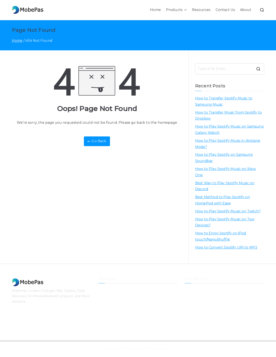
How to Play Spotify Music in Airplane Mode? (227, 144)
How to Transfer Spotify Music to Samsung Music (223, 101)
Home (155, 10)
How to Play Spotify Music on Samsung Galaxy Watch (229, 129)
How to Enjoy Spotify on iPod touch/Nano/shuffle (220, 236)
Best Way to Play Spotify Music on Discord (224, 186)
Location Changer (112, 289)
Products (176, 10)
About (245, 10)
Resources (201, 10)
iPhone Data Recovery (115, 297)
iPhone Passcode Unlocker (119, 311)
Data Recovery (109, 318)
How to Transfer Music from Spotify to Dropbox (228, 115)
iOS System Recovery (115, 304)
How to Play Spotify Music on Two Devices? (224, 222)
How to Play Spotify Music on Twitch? (228, 211)
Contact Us (225, 10)
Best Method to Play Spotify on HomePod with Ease (222, 200)
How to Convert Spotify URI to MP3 (226, 247)
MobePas (137, 349)
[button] (184, 10)
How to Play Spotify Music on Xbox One (225, 172)
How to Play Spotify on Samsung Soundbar (224, 158)
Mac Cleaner (108, 325)
